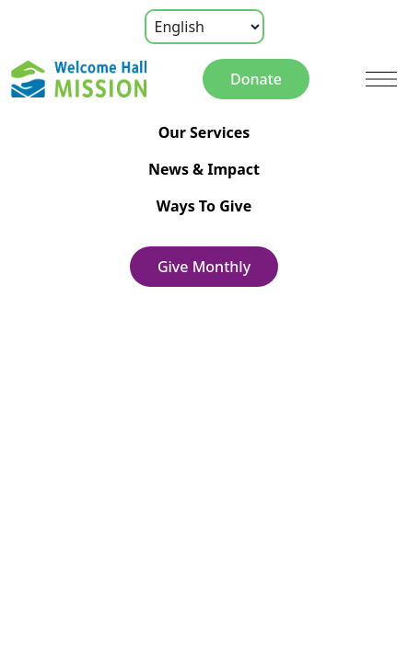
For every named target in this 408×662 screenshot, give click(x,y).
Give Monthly (204, 267)
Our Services (204, 132)
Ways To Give (204, 206)
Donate (256, 79)
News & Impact (204, 169)
